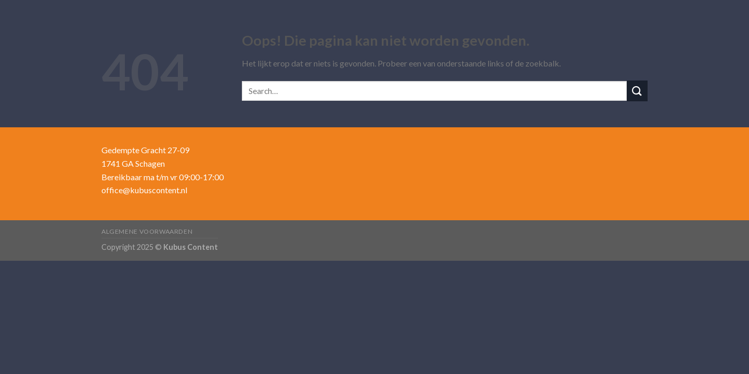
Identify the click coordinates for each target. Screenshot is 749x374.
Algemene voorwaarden (146, 231)
